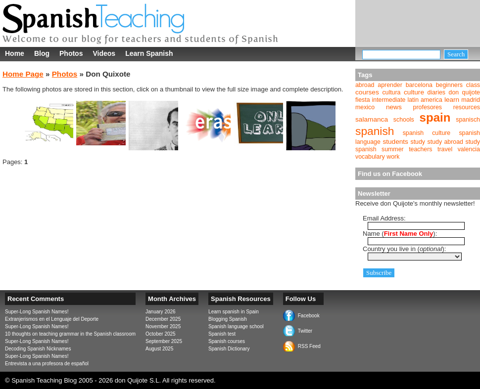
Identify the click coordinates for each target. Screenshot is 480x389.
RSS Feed (309, 346)
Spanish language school (236, 326)
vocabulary (370, 156)
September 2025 (163, 341)
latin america (424, 99)
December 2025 (163, 319)
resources (466, 107)
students (395, 141)
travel (444, 149)
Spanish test (222, 334)
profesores (427, 107)
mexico (365, 107)
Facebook (309, 315)
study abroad (445, 141)
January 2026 (160, 311)
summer (393, 149)
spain (435, 117)
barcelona (419, 85)
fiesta (362, 99)
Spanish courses (226, 341)
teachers (420, 149)
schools (403, 119)
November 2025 (163, 326)
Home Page (23, 74)
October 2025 (160, 334)
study (418, 141)
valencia (469, 149)
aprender (390, 85)
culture (414, 92)
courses (367, 92)
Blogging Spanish (227, 319)
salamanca (371, 119)
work (392, 156)
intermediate (389, 99)
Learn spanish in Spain (233, 311)
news (394, 107)
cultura (391, 92)
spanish (374, 131)
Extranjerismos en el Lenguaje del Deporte (51, 319)
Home (14, 53)
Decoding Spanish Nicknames (38, 348)
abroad (364, 85)
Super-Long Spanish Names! (36, 311)
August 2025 (159, 348)
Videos (104, 53)
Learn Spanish (149, 53)
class (473, 85)
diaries (436, 92)
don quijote (464, 92)
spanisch (468, 119)
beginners (449, 85)
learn (451, 99)
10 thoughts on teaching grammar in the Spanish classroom (70, 334)
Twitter (305, 331)
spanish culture (427, 133)
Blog (41, 53)
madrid (470, 99)
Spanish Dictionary (228, 348)
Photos (71, 53)
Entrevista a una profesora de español (47, 363)
